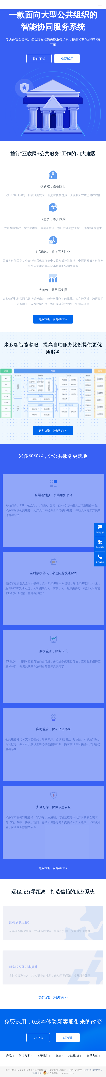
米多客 (12, 4)
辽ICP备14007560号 (93, 1070)
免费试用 (67, 58)
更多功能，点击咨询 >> (53, 319)
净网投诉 (37, 1073)
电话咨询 (100, 562)
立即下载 (38, 1037)
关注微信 (100, 547)
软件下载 (39, 59)
